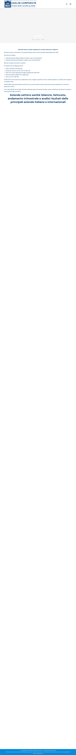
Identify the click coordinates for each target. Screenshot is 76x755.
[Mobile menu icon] (70, 4)
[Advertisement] (38, 22)
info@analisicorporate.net (50, 750)
